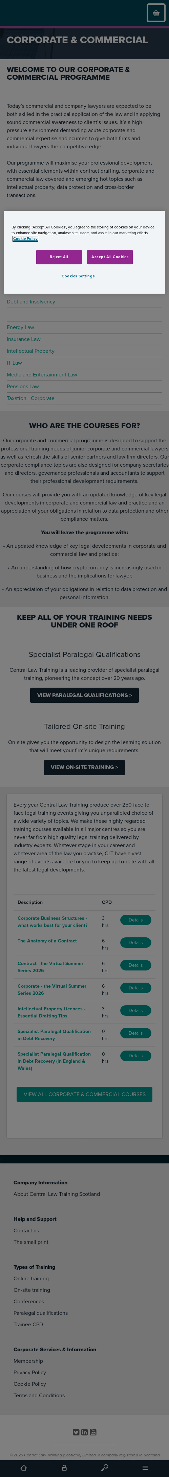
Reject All (59, 257)
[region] (84, 252)
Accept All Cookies (109, 257)
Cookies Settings (78, 276)
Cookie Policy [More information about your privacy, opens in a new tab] (25, 239)
